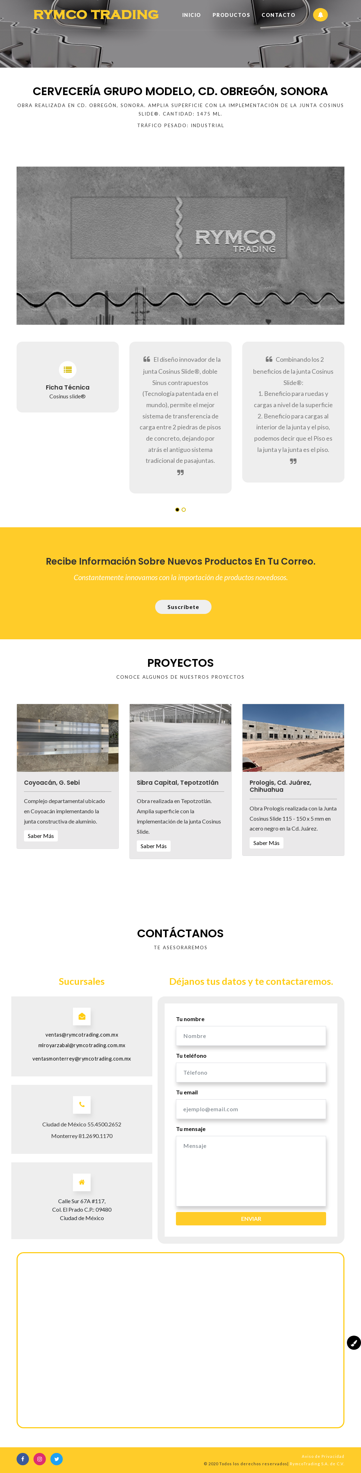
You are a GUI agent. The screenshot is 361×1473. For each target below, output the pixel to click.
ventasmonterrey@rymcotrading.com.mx (81, 1059)
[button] (67, 737)
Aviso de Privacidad (323, 1456)
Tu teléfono (191, 1055)
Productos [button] (232, 15)
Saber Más (41, 835)
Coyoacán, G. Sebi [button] (52, 783)
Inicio (191, 14)
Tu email (187, 1092)
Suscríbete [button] (183, 606)
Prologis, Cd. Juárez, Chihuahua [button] (280, 786)
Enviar (251, 1218)
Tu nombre (190, 1018)
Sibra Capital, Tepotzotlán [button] (178, 783)
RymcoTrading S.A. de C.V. (317, 1463)
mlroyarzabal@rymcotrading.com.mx (82, 1045)
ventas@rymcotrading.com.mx (81, 1035)
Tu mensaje (191, 1128)
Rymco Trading (97, 15)
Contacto (278, 15)
